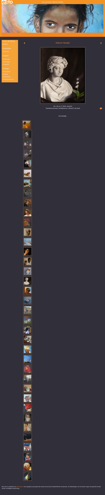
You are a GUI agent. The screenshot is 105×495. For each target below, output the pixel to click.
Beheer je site (6, 35)
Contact (6, 69)
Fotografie (6, 64)
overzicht (6, 51)
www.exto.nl (20, 486)
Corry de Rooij (46, 2)
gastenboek (6, 77)
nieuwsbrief (6, 71)
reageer (5, 74)
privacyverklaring (8, 79)
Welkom (5, 44)
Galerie (6, 56)
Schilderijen (6, 59)
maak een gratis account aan (21, 35)
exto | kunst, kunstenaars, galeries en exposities (7, 2)
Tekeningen (6, 62)
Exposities (7, 48)
